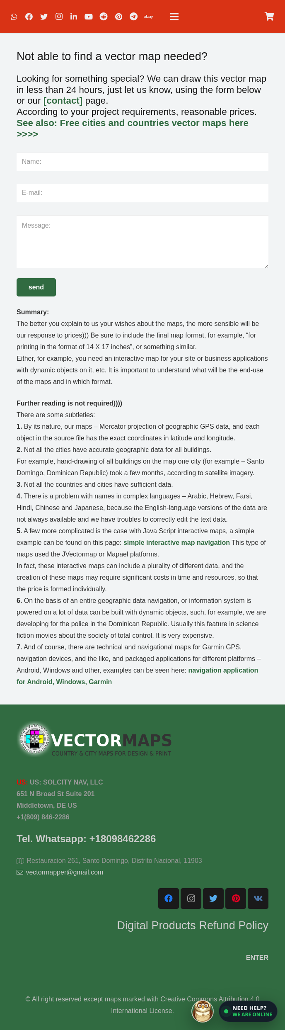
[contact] (63, 100)
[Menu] (174, 16)
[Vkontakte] (258, 898)
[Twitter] (43, 16)
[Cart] (269, 16)
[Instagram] (58, 16)
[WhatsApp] (14, 16)
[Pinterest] (118, 16)
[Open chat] (234, 1011)
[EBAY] (148, 16)
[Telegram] (133, 16)
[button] (248, 1011)
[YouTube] (88, 16)
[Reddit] (103, 16)
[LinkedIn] (73, 16)
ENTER (257, 957)
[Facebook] (29, 16)
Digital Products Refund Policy (192, 925)
